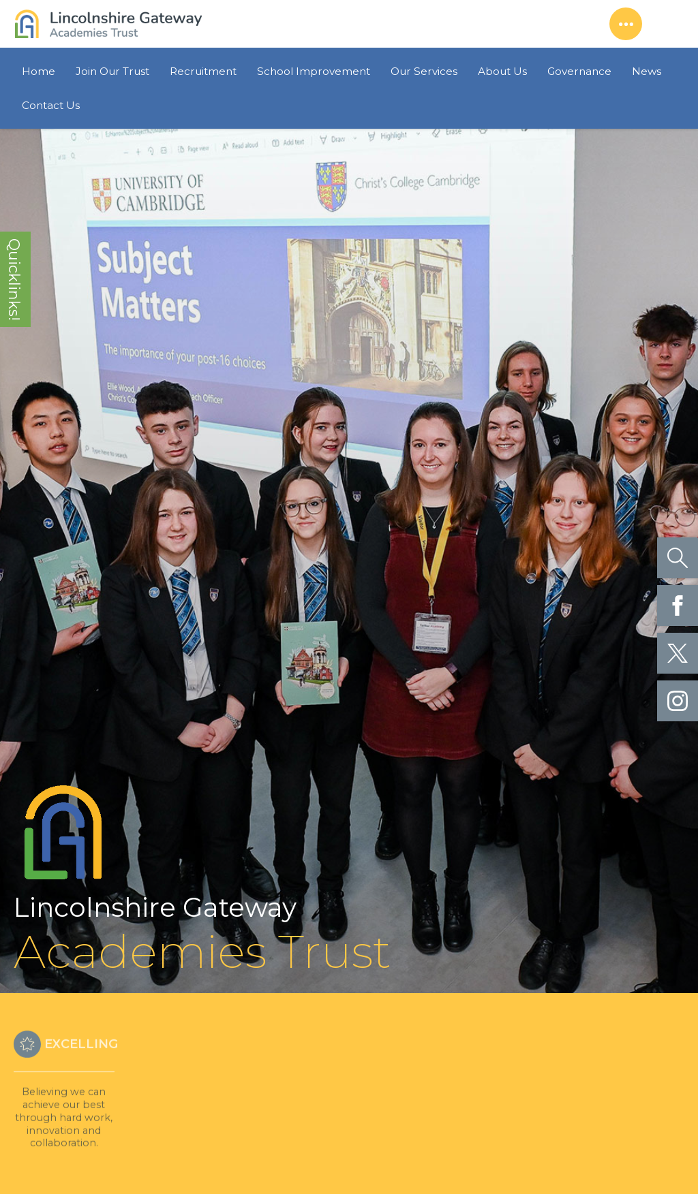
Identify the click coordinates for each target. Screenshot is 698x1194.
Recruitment (203, 71)
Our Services (424, 71)
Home (38, 71)
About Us (502, 71)
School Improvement (313, 71)
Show (625, 23)
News (646, 71)
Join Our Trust (112, 71)
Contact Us (51, 105)
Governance (579, 71)
